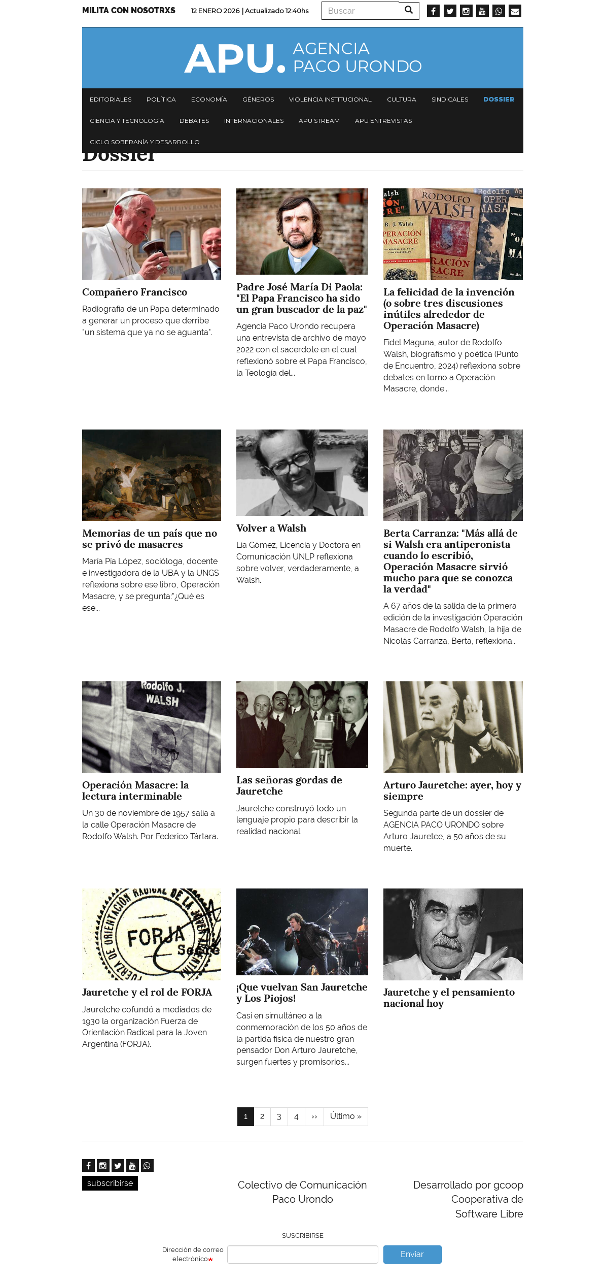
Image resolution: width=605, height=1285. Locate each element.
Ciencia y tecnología (127, 120)
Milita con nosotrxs (128, 10)
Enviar (412, 1254)
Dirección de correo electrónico (193, 1254)
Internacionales (253, 120)
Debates (194, 120)
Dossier (498, 99)
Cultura (401, 99)
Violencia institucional (330, 99)
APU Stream (319, 120)
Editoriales (110, 99)
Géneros (258, 99)
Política (161, 99)
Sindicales (450, 99)
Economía (209, 99)
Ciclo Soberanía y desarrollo (145, 142)
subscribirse (110, 1183)
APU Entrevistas (383, 120)
